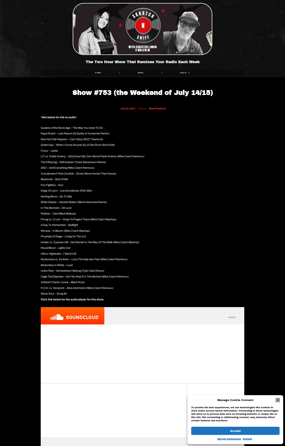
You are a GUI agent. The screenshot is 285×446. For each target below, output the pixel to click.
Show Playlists (157, 108)
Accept (235, 430)
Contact (247, 439)
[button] (278, 400)
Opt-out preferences (229, 439)
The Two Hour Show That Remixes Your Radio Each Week (143, 62)
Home (98, 72)
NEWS (141, 72)
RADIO (185, 73)
